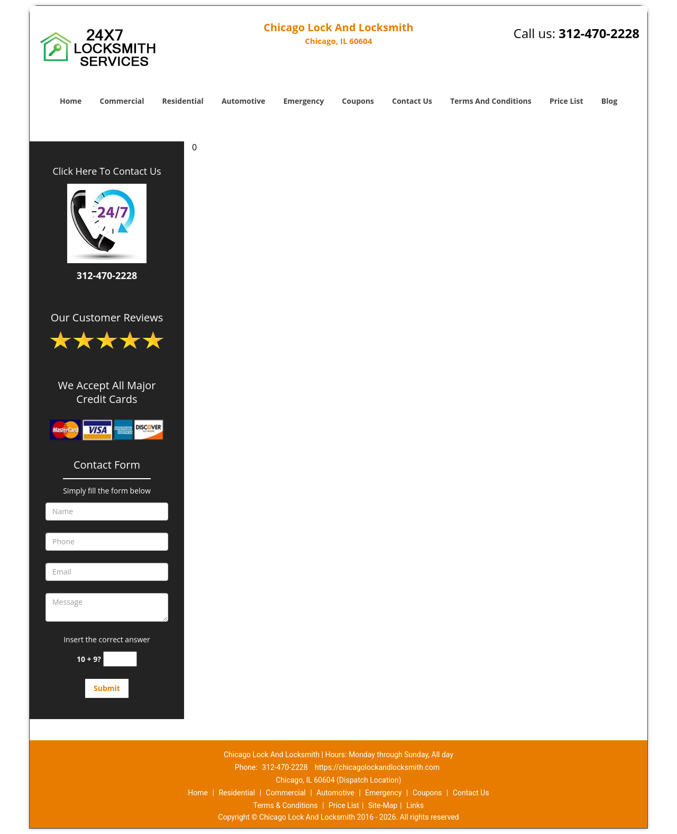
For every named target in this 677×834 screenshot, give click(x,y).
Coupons (358, 101)
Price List (566, 101)
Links (415, 805)
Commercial (122, 101)
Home (70, 101)
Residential (183, 101)
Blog (609, 101)
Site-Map (382, 805)
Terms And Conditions (491, 101)
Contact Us (412, 101)
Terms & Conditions (285, 805)
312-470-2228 (599, 33)
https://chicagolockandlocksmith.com (377, 767)
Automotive (244, 101)
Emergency (303, 101)
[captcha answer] (120, 659)
